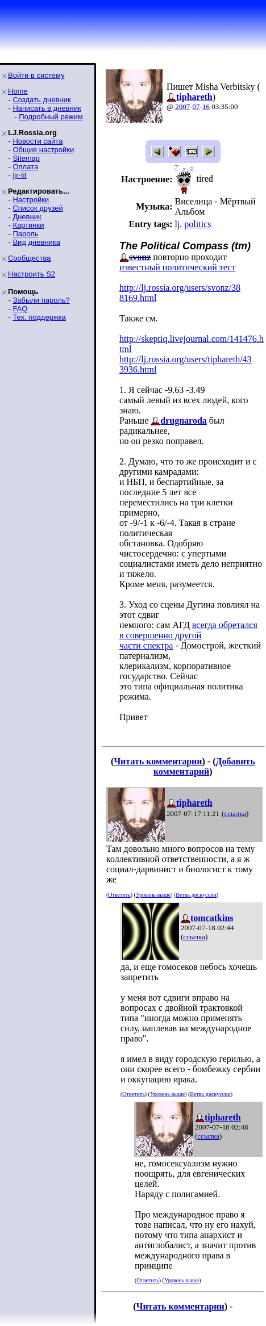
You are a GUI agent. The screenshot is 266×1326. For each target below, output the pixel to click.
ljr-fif (20, 175)
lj (177, 224)
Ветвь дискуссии (196, 895)
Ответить (119, 895)
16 (206, 106)
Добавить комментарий (204, 766)
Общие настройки (43, 149)
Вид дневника (36, 242)
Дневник (27, 216)
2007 (182, 106)
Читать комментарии (158, 761)
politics (197, 224)
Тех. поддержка (39, 317)
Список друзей (38, 208)
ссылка (235, 813)
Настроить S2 (31, 274)
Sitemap (26, 158)
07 (196, 106)
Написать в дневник (47, 108)
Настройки (31, 199)
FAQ (20, 308)
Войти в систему (36, 75)
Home (18, 91)
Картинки (28, 225)
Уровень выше (153, 895)
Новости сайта (38, 141)
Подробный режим (50, 116)
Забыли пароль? (41, 300)
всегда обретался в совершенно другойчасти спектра (188, 635)
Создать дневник (41, 99)
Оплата (25, 166)
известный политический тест (177, 267)
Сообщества (29, 258)
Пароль (25, 233)
